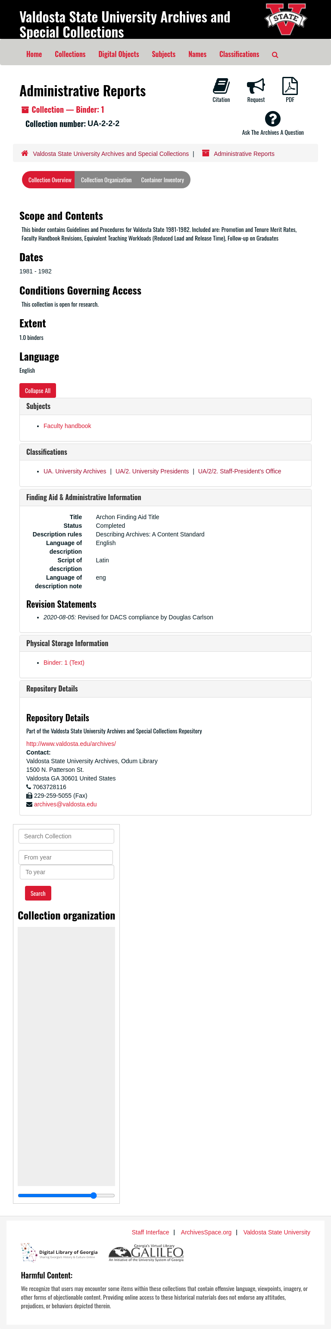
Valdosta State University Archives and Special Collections (125, 23)
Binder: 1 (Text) (64, 662)
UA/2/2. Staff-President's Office (239, 471)
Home (34, 54)
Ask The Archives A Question (273, 123)
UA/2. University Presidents (152, 471)
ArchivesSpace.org (206, 1232)
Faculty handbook (67, 425)
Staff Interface (150, 1232)
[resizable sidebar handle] (66, 1195)
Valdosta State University (277, 1232)
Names (197, 54)
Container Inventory (162, 179)
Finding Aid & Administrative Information (83, 497)
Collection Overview (50, 179)
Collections (70, 54)
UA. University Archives (75, 471)
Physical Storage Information (67, 643)
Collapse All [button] (37, 390)
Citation (221, 90)
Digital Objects (118, 54)
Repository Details (52, 688)
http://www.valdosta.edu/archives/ (71, 743)
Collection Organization (106, 179)
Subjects (164, 54)
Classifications (239, 54)
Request (256, 90)
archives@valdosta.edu (65, 804)
